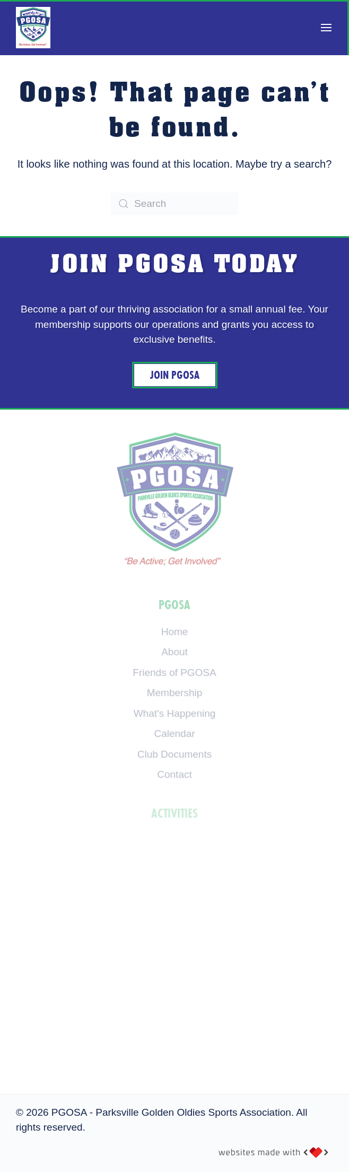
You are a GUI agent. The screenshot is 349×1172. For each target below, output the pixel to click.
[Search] (174, 204)
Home (174, 631)
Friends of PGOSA (174, 672)
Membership (175, 692)
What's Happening (175, 713)
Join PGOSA (174, 375)
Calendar (174, 733)
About (174, 651)
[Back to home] (33, 27)
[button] (326, 27)
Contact (174, 774)
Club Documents (174, 754)
